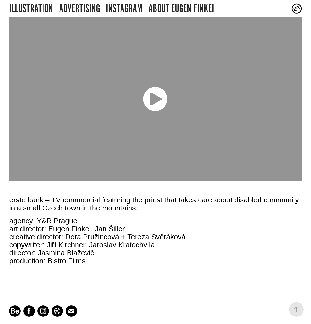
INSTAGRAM (124, 8)
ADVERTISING (79, 8)
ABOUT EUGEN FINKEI (181, 8)
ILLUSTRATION (31, 8)
